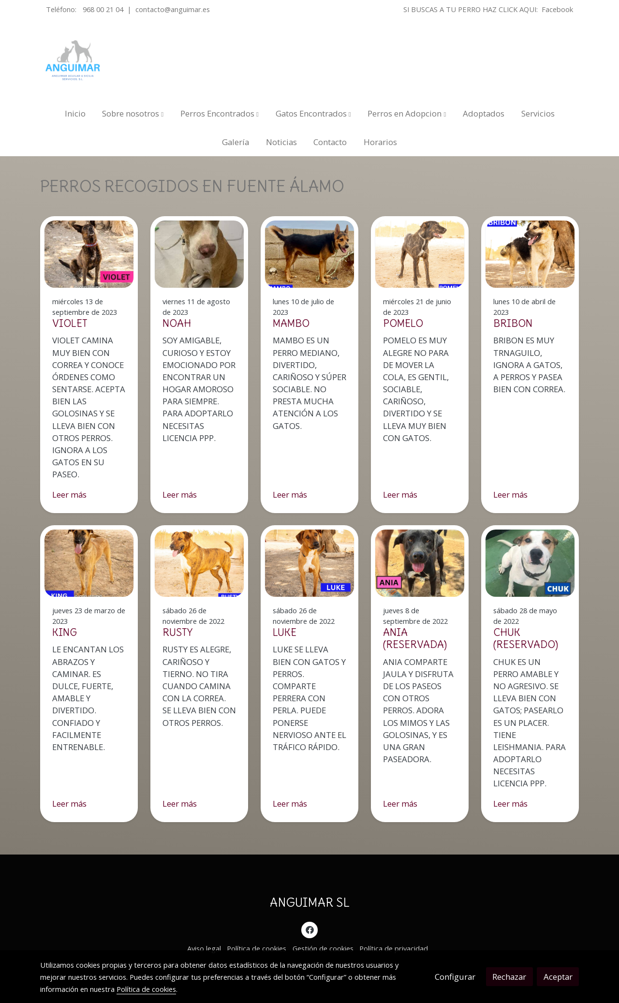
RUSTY (177, 632)
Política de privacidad (393, 948)
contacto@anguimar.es (172, 9)
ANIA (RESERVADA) (415, 638)
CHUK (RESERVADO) (525, 638)
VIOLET (70, 323)
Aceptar (558, 976)
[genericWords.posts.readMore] (88, 253)
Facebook (557, 9)
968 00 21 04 (103, 9)
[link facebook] (309, 929)
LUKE (284, 632)
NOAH (176, 323)
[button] (133, 113)
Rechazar (509, 976)
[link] (73, 60)
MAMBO (291, 323)
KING (64, 632)
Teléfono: (62, 9)
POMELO (403, 323)
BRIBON (512, 323)
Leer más (69, 494)
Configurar (455, 976)
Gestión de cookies (323, 948)
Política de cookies (256, 948)
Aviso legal (204, 948)
